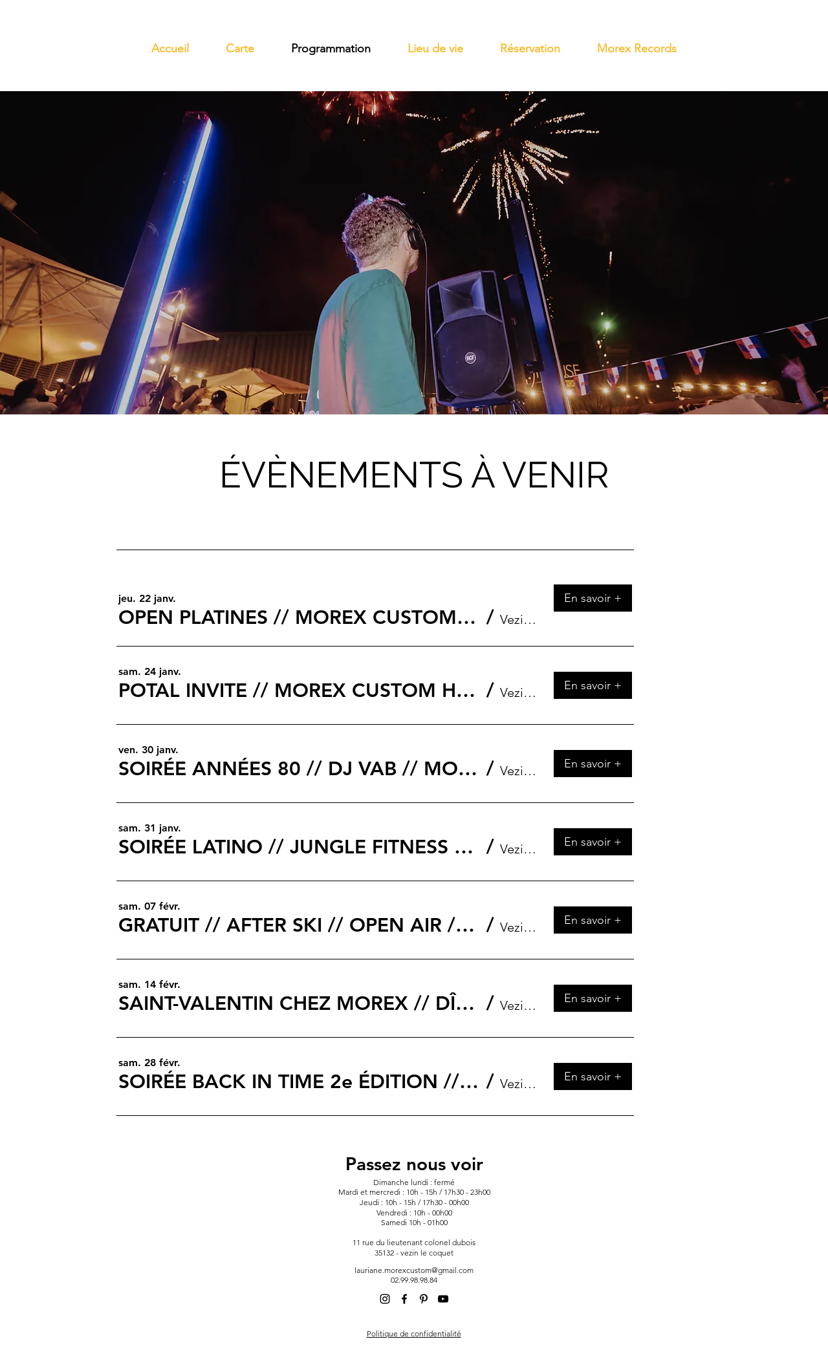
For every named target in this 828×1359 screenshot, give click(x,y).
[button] (299, 617)
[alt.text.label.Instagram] (384, 1298)
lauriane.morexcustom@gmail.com (414, 1270)
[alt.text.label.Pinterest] (423, 1298)
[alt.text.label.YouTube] (443, 1298)
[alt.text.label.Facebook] (404, 1298)
